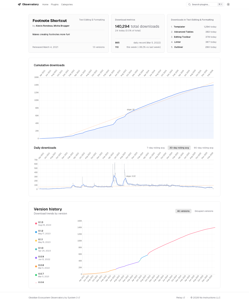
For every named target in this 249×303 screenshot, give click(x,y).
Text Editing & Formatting (92, 19)
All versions (183, 211)
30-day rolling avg (179, 147)
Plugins (55, 4)
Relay (180, 297)
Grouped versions (204, 211)
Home (45, 4)
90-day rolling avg (203, 147)
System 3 (74, 297)
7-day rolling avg (156, 147)
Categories (67, 4)
